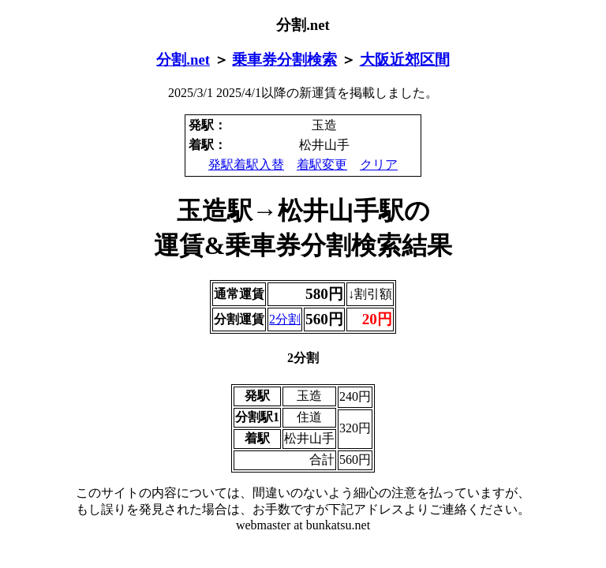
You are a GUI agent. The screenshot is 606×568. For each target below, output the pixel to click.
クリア (379, 164)
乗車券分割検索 (284, 59)
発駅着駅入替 (246, 164)
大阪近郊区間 (405, 59)
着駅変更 (322, 164)
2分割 (285, 319)
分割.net (183, 59)
